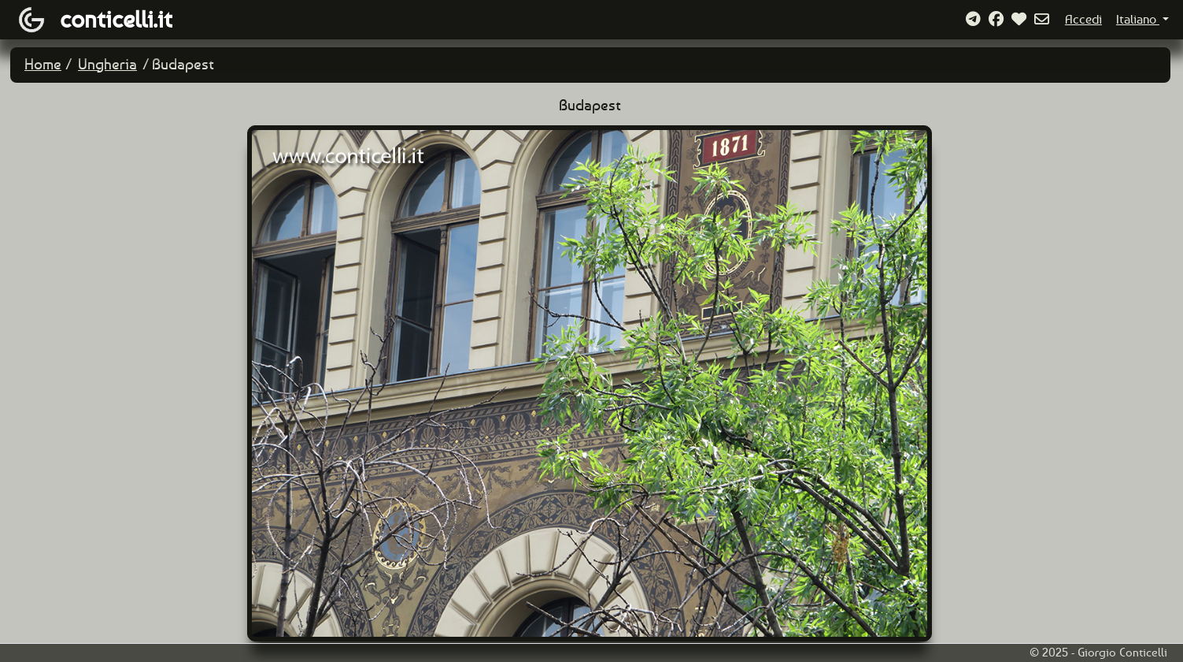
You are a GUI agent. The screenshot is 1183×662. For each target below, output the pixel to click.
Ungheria (107, 64)
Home (42, 64)
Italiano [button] (1137, 19)
